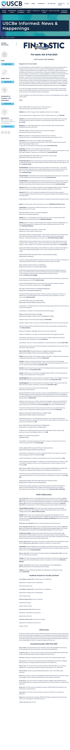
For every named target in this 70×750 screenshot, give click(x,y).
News (33, 3)
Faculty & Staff (61, 4)
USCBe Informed (10, 37)
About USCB (4, 11)
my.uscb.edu (51, 3)
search (68, 4)
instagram (2, 132)
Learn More (7, 64)
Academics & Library (21, 11)
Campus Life (28, 11)
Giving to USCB (44, 11)
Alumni (26, 3)
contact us (8, 126)
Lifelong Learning (64, 11)
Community (41, 3)
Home (2, 37)
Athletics (36, 11)
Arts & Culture (54, 11)
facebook (5, 132)
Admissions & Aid (12, 11)
